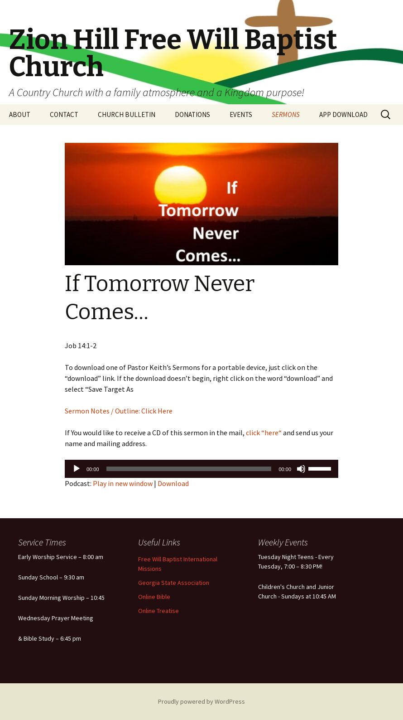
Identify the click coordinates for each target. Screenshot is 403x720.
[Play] (76, 468)
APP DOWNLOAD (343, 114)
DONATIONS (192, 114)
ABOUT (19, 114)
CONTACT (64, 114)
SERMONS (286, 114)
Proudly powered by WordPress (201, 701)
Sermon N (80, 410)
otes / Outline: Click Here (134, 410)
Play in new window (123, 483)
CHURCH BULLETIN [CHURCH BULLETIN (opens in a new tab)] (126, 114)
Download (173, 483)
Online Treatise (158, 611)
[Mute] (301, 468)
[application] (201, 469)
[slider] (189, 469)
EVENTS (241, 114)
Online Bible (154, 597)
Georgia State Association (173, 583)
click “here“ (263, 432)
